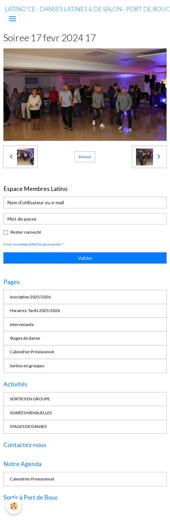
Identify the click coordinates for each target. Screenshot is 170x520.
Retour (85, 156)
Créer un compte (16, 244)
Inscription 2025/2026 (30, 296)
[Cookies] (13, 506)
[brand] (87, 9)
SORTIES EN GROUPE (30, 398)
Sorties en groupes (27, 365)
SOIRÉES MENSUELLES (31, 412)
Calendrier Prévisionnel (32, 351)
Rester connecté (26, 232)
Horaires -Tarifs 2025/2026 (35, 310)
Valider (85, 258)
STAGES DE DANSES (28, 426)
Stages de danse (25, 338)
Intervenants (22, 324)
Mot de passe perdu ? (47, 244)
